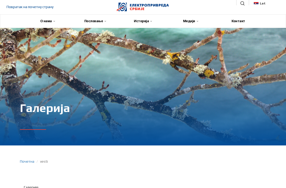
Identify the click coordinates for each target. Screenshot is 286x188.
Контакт (238, 21)
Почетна (27, 161)
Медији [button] (191, 21)
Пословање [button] (95, 21)
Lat (260, 3)
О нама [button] (47, 21)
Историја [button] (143, 21)
